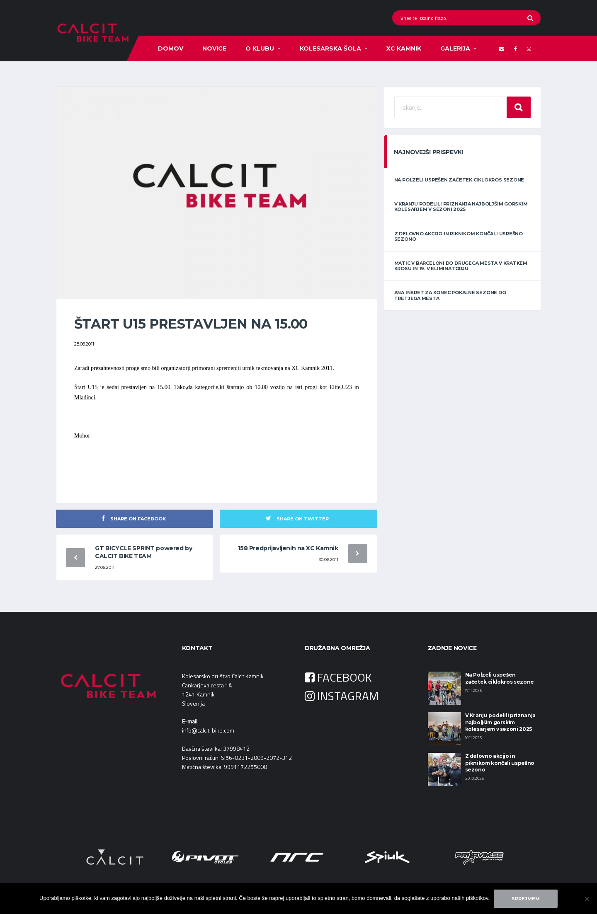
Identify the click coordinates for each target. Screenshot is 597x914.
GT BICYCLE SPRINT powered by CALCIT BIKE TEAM (143, 552)
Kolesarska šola (330, 48)
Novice (214, 48)
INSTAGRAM (342, 696)
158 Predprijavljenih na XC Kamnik (288, 548)
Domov (170, 48)
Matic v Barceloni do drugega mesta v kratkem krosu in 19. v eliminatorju (460, 265)
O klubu (259, 48)
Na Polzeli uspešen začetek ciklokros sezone (459, 180)
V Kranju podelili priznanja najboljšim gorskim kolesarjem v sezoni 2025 (461, 206)
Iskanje (519, 107)
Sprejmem (526, 899)
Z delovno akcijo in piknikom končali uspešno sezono (458, 236)
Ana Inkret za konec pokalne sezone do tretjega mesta (450, 295)
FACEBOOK (338, 677)
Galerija (455, 48)
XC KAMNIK (403, 48)
